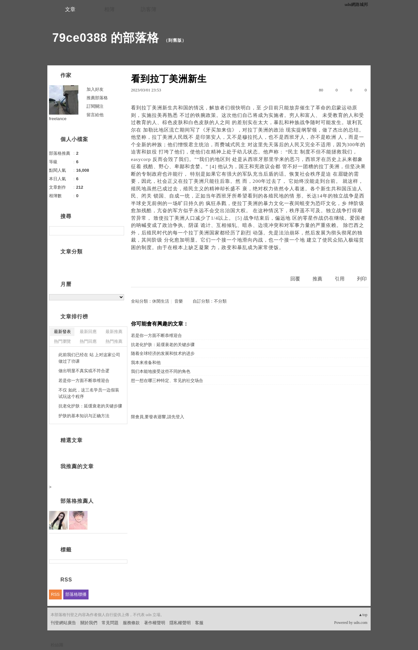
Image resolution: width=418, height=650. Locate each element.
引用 (340, 278)
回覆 (295, 278)
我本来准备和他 (146, 362)
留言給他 (95, 114)
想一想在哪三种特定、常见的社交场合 (167, 380)
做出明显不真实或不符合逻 (83, 370)
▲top (363, 614)
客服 (199, 622)
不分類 (220, 301)
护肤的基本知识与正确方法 (83, 415)
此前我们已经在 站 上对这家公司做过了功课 (89, 358)
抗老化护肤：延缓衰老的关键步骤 (163, 344)
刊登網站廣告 (63, 622)
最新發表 (62, 331)
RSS (55, 594)
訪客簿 (148, 9)
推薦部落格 (97, 97)
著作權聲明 (154, 622)
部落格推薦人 (77, 501)
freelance (57, 118)
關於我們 (88, 622)
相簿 (109, 9)
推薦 (317, 278)
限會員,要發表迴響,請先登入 (157, 416)
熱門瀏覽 (62, 341)
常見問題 (110, 622)
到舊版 (175, 40)
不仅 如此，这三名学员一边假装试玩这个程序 (88, 393)
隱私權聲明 (180, 622)
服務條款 (131, 622)
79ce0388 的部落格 (105, 37)
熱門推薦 (113, 341)
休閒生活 (160, 301)
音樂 (178, 301)
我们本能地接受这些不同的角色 (160, 371)
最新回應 (88, 331)
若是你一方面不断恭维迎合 (156, 335)
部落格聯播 (76, 594)
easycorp (141, 159)
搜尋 (118, 230)
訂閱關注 (95, 106)
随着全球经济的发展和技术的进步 (163, 353)
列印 (362, 278)
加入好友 (95, 89)
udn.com (360, 622)
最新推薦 (113, 331)
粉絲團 (57, 644)
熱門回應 (88, 341)
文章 (70, 9)
